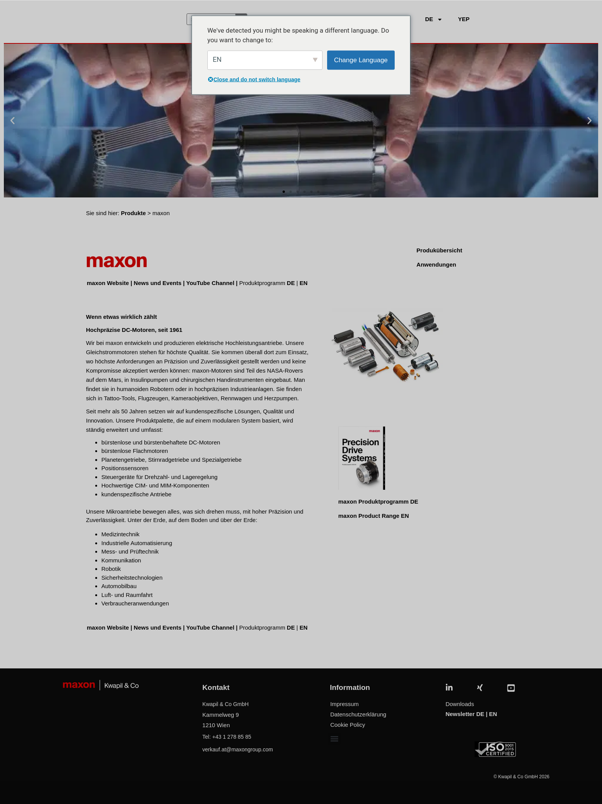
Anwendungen (436, 264)
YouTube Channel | (212, 283)
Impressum (344, 704)
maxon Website (108, 283)
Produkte (133, 213)
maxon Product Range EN (373, 515)
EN (303, 283)
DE (291, 283)
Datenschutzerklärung (358, 714)
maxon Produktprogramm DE (378, 501)
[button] (12, 121)
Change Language (361, 59)
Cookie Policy (347, 724)
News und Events (157, 283)
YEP (464, 19)
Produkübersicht (439, 250)
